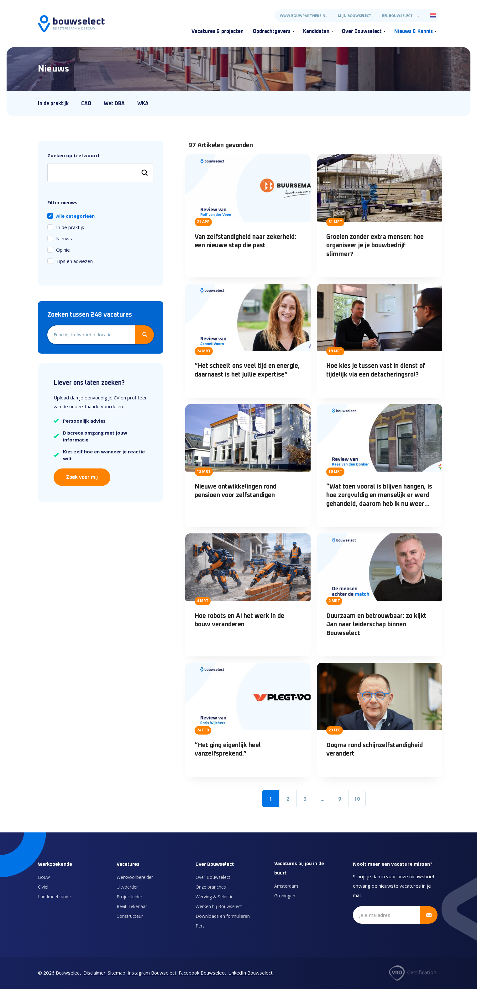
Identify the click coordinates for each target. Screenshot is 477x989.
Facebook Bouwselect (202, 973)
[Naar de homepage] (71, 23)
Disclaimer (94, 973)
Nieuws (64, 238)
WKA (143, 103)
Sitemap (116, 973)
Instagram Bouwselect (152, 973)
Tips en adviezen (74, 261)
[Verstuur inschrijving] (429, 915)
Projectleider (129, 897)
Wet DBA (114, 103)
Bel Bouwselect (397, 15)
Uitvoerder (127, 887)
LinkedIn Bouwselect (250, 973)
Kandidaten (316, 31)
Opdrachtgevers (272, 31)
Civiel (43, 887)
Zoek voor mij (82, 477)
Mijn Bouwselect (354, 15)
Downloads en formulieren (223, 916)
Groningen (284, 896)
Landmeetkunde (54, 897)
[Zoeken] (144, 172)
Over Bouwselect (362, 31)
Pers (200, 926)
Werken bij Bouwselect (219, 906)
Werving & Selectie (214, 897)
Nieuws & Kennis (413, 31)
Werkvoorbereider (135, 877)
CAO (86, 103)
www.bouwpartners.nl (303, 15)
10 (357, 798)
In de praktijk (53, 103)
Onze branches (211, 887)
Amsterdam (286, 886)
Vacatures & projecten (217, 31)
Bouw (44, 877)
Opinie (63, 250)
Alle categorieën (75, 216)
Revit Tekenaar (132, 906)
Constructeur (130, 916)
